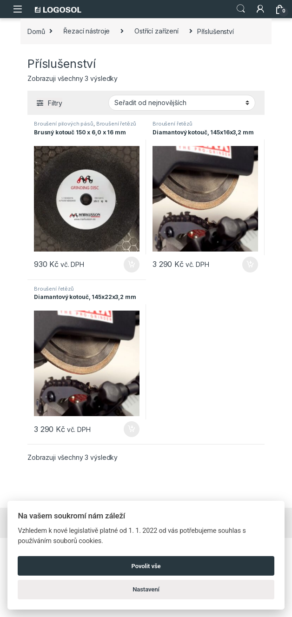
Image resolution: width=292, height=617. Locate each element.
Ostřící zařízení (156, 31)
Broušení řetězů (116, 123)
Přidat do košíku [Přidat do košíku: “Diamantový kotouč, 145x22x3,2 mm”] (131, 429)
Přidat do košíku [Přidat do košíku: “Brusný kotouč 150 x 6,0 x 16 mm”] (131, 264)
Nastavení (146, 589)
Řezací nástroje (86, 31)
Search (241, 9)
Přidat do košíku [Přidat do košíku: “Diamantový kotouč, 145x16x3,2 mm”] (250, 264)
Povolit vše (146, 566)
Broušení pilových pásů (63, 123)
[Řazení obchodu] (181, 103)
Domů (36, 31)
